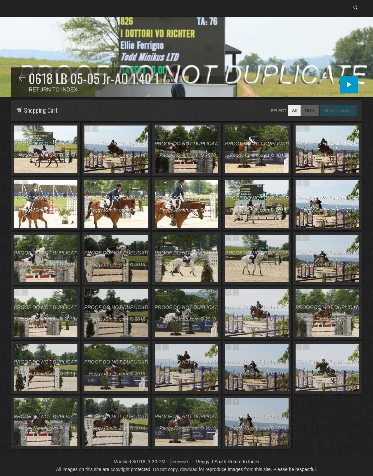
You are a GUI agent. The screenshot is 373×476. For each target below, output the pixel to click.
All (294, 110)
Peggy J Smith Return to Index (228, 461)
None (310, 110)
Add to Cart (24, 129)
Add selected (340, 110)
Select (279, 110)
